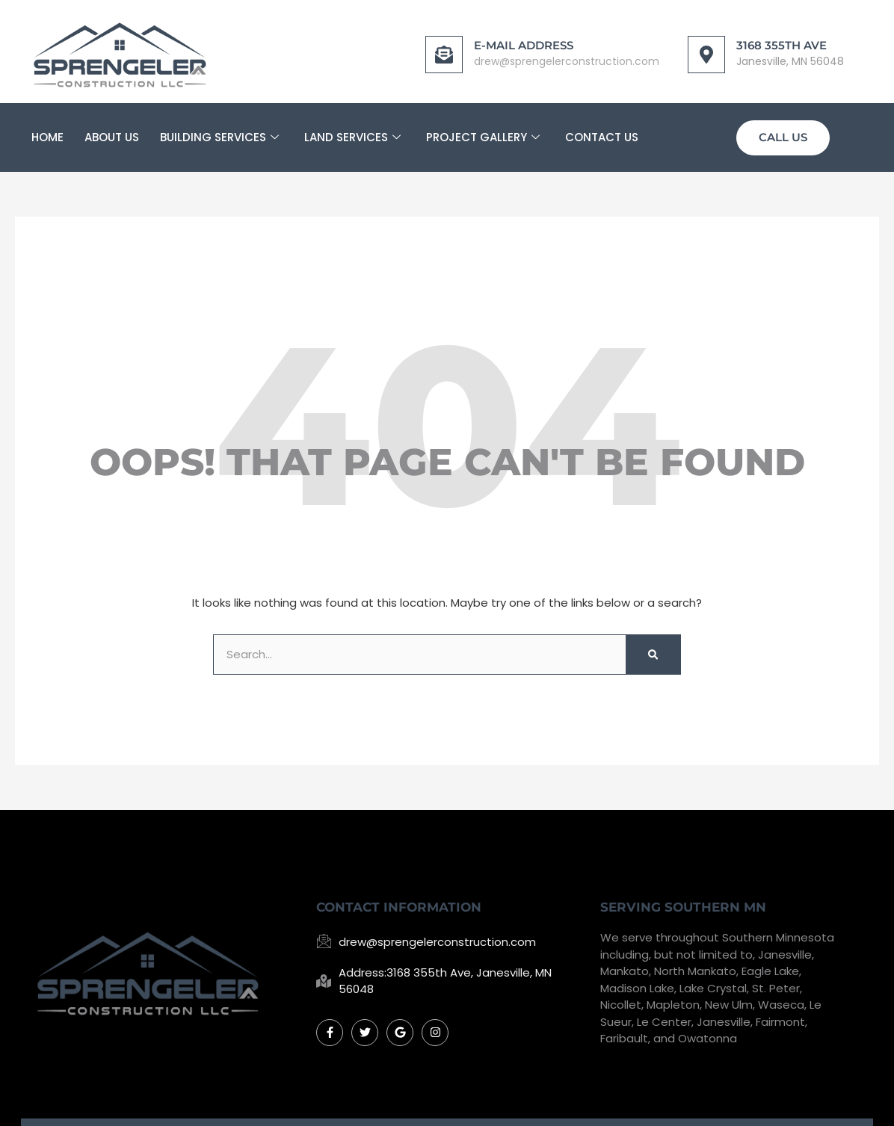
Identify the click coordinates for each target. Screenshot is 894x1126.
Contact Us (601, 130)
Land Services (352, 131)
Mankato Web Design (651, 1102)
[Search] (653, 649)
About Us (111, 130)
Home (47, 130)
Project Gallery (483, 131)
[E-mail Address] (416, 47)
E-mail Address (496, 39)
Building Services (219, 131)
